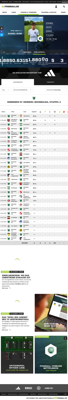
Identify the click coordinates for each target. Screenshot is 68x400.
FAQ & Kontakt (53, 1)
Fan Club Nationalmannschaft (37, 1)
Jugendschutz (33, 394)
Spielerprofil (39, 52)
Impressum (3, 394)
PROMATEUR (5, 1)
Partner (46, 1)
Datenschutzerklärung (12, 394)
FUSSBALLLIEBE (17, 1)
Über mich (27, 52)
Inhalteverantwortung (42, 394)
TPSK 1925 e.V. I (16, 30)
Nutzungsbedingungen (23, 394)
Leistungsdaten (17, 82)
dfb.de (10, 1)
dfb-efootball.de (26, 1)
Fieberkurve (50, 82)
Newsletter (59, 1)
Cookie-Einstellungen (53, 394)
